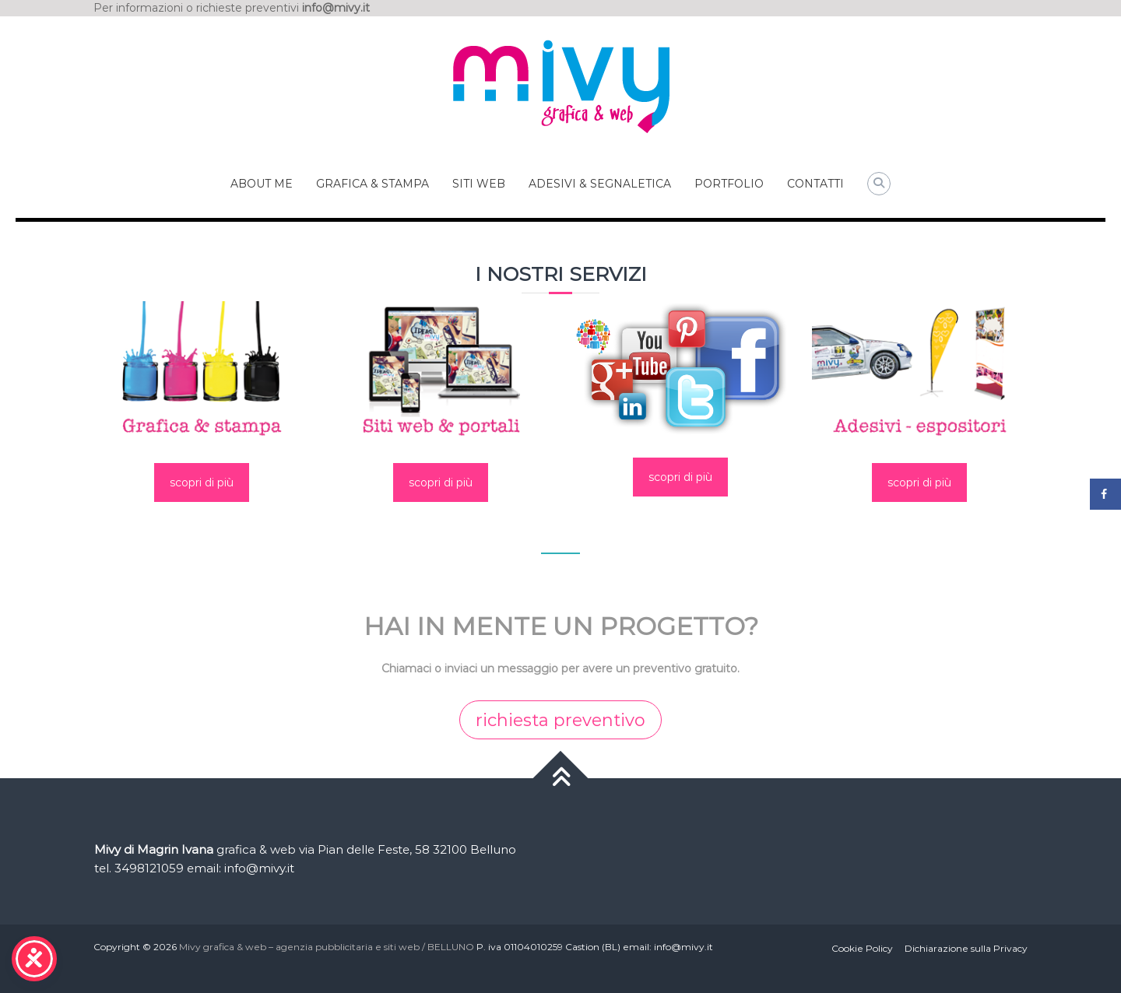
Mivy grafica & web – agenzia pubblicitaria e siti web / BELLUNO (326, 947)
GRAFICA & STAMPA (372, 184)
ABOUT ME (261, 184)
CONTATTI (815, 184)
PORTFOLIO (729, 184)
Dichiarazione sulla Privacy (966, 948)
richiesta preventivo (560, 720)
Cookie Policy (862, 948)
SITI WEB (478, 184)
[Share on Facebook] (1105, 494)
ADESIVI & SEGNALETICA (600, 184)
